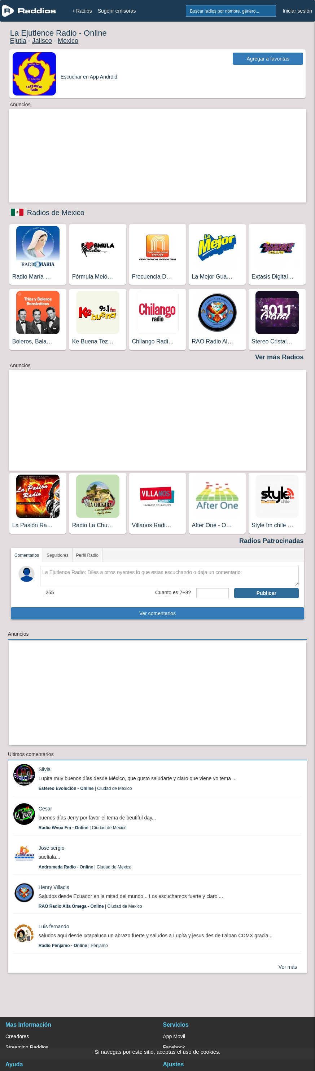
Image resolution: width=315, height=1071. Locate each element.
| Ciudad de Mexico (85, 788)
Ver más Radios (279, 357)
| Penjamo (73, 945)
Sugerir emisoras (117, 11)
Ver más (288, 967)
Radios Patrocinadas (271, 541)
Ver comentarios (157, 613)
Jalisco (42, 40)
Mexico (68, 40)
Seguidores (58, 555)
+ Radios (82, 11)
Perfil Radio (87, 555)
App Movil (174, 1036)
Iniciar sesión (297, 11)
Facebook (174, 1047)
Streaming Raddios (26, 1047)
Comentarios (26, 555)
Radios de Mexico (55, 213)
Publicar (266, 593)
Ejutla (18, 40)
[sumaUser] (212, 593)
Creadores (17, 1036)
